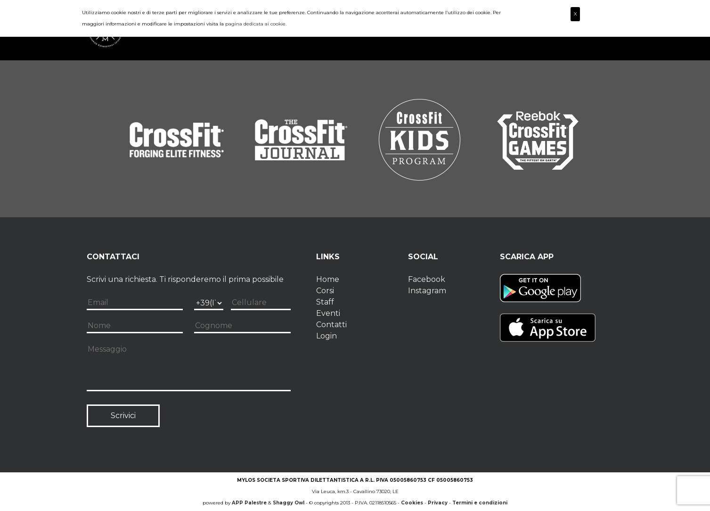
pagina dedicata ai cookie (255, 24)
